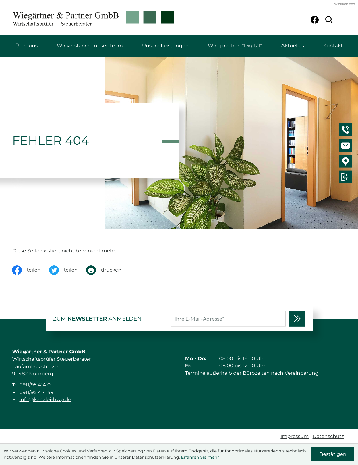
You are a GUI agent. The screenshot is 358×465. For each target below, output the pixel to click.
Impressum (294, 436)
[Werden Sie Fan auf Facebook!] (314, 19)
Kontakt (333, 46)
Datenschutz (328, 436)
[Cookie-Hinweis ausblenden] (332, 454)
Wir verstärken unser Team (90, 46)
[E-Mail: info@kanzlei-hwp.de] (346, 146)
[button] (346, 130)
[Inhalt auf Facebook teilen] (30, 270)
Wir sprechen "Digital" (235, 46)
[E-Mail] (228, 319)
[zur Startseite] (93, 20)
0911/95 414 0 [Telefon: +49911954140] (35, 385)
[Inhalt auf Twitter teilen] (67, 270)
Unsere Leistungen (165, 46)
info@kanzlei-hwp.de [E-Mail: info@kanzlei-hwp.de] (45, 400)
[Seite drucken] (108, 270)
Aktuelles (292, 46)
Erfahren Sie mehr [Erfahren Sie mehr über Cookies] (200, 457)
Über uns (26, 46)
